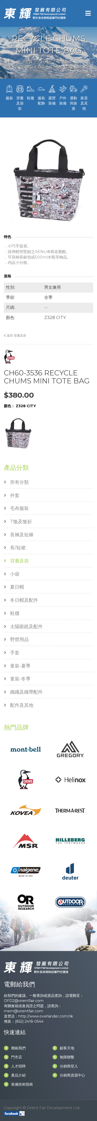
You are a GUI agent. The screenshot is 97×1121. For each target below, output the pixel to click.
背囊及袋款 (19, 97)
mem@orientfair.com (23, 1011)
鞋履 (30, 92)
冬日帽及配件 (21, 600)
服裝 (9, 92)
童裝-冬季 (17, 679)
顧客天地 (63, 1048)
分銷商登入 (65, 1066)
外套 (11, 495)
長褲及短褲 (18, 535)
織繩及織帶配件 (23, 692)
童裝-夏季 (17, 666)
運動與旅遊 (73, 97)
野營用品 (16, 639)
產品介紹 (15, 1075)
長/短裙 (15, 548)
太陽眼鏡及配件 (23, 626)
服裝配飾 (41, 95)
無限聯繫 (63, 1057)
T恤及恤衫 (18, 521)
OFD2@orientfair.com (23, 1000)
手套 (11, 653)
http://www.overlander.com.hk (45, 1016)
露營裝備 (52, 95)
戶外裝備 (62, 95)
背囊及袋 (64, 62)
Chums (45, 62)
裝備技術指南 (18, 1084)
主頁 (29, 62)
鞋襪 (11, 613)
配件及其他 (18, 705)
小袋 (11, 574)
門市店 (13, 1057)
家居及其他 (84, 97)
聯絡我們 (15, 1048)
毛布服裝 (16, 508)
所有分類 (16, 482)
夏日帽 (14, 587)
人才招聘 (15, 1066)
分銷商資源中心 (69, 1075)
